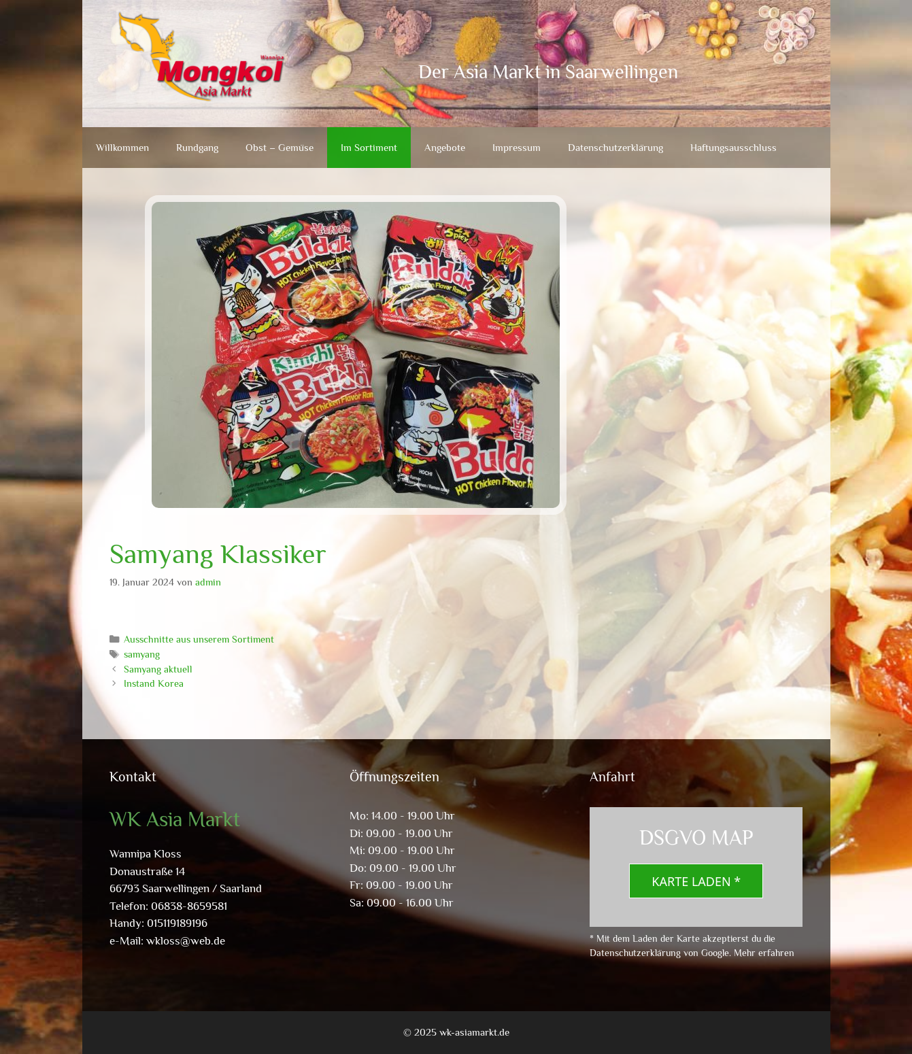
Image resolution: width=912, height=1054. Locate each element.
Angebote (444, 147)
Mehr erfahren (764, 952)
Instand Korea (154, 683)
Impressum (516, 147)
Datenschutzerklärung (615, 147)
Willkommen (122, 147)
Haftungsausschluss (733, 147)
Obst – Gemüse (280, 147)
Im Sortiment (369, 147)
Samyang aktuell (158, 669)
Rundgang (197, 147)
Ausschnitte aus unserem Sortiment (199, 639)
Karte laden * (696, 881)
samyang (142, 654)
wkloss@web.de (185, 940)
